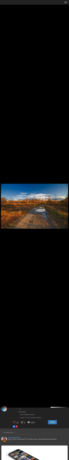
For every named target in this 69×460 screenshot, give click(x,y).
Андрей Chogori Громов (14, 437)
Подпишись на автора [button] (52, 422)
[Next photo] (67, 200)
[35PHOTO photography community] (8, 2)
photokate (22, 412)
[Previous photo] (1, 200)
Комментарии (9, 432)
